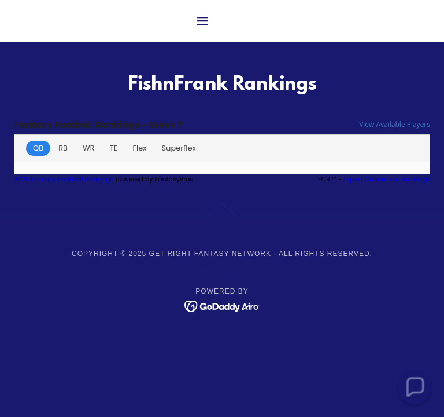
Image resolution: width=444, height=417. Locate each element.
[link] (222, 305)
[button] (222, 20)
